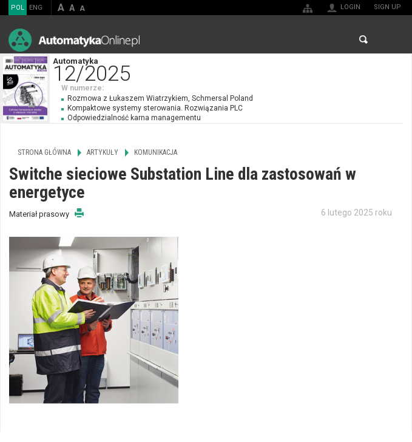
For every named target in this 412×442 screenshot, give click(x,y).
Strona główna (44, 152)
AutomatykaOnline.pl (74, 39)
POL (17, 8)
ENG (35, 8)
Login (350, 7)
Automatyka (232, 68)
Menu (391, 39)
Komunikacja (155, 152)
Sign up (387, 7)
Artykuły (102, 152)
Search (363, 39)
